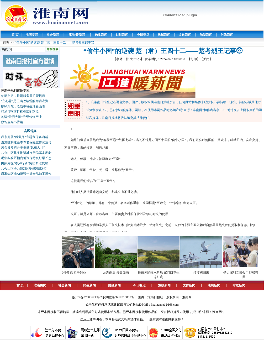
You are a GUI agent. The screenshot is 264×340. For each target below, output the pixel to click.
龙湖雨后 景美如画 (118, 272)
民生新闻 (101, 34)
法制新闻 (206, 34)
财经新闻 (122, 34)
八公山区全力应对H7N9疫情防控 (23, 168)
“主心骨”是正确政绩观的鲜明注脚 (24, 101)
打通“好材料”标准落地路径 (20, 111)
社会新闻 (52, 34)
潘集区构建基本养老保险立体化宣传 (26, 142)
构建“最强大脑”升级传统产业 (21, 117)
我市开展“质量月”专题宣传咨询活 (24, 137)
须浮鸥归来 (203, 272)
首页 (6, 42)
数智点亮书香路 (12, 122)
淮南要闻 (31, 34)
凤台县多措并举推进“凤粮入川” (23, 147)
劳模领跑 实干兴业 (75, 272)
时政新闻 (227, 34)
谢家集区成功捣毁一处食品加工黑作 (26, 174)
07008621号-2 (92, 297)
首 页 (15, 34)
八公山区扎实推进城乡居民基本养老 (26, 153)
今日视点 (143, 34)
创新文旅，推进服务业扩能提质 (23, 96)
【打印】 (193, 59)
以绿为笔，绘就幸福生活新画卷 (23, 106)
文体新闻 (185, 34)
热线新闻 (164, 34)
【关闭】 (206, 59)
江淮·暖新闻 (76, 34)
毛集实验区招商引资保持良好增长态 (26, 158)
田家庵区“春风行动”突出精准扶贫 (24, 163)
